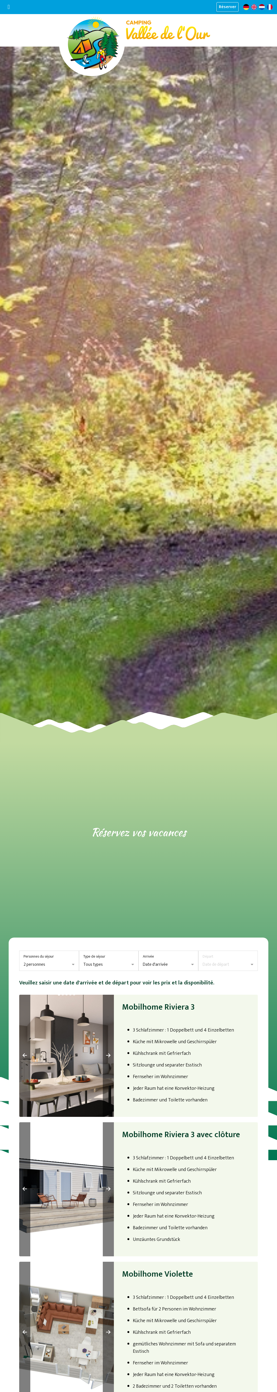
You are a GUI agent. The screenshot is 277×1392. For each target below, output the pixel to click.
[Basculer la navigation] (8, 6)
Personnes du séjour (39, 956)
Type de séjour (94, 956)
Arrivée (148, 956)
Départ (208, 956)
